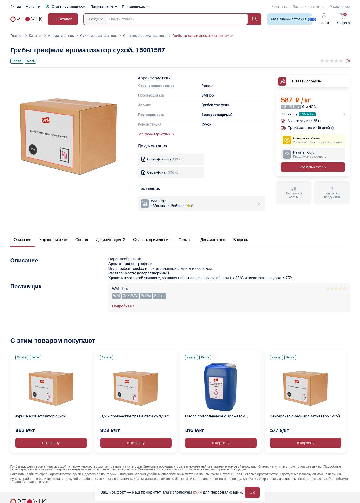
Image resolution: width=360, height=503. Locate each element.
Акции (15, 6)
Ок (252, 492)
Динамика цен (212, 240)
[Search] (172, 19)
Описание (22, 240)
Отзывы (185, 240)
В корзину (51, 443)
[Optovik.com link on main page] (26, 19)
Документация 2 (110, 240)
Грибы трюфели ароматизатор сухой (203, 35)
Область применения (151, 240)
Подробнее (122, 306)
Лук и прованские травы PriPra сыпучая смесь (134, 416)
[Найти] (252, 19)
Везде (96, 19)
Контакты (280, 6)
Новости (33, 6)
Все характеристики (156, 134)
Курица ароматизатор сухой (40, 416)
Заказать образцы (305, 81)
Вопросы (241, 240)
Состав (81, 240)
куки (197, 492)
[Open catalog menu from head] (63, 19)
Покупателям (104, 6)
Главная (16, 35)
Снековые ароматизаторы (145, 35)
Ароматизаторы (61, 35)
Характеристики (53, 240)
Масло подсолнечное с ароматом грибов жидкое (215, 416)
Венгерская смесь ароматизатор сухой (305, 416)
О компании (339, 6)
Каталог (35, 35)
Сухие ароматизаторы (98, 35)
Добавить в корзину (313, 167)
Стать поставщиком (65, 6)
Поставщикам (136, 6)
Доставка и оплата (309, 6)
